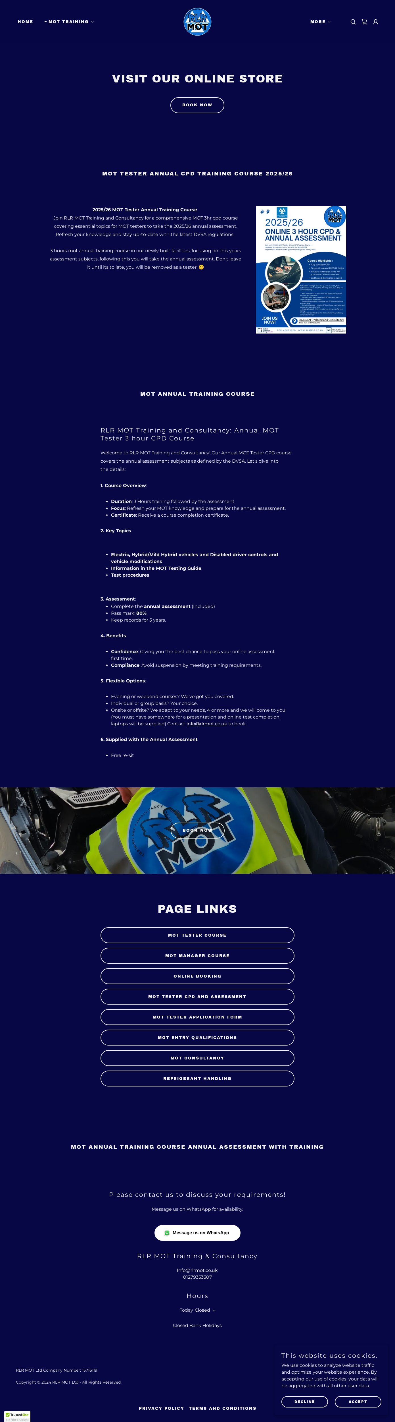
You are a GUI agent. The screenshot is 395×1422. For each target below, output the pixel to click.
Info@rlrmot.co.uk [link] (197, 1270)
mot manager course (197, 956)
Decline (304, 1402)
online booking (197, 976)
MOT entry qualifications (197, 1038)
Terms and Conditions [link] (222, 1408)
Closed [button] (202, 1310)
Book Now (198, 830)
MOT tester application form (197, 1017)
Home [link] (25, 22)
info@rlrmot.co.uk (207, 723)
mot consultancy (197, 1058)
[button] (70, 21)
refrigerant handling (197, 1079)
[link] (197, 21)
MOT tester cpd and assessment (197, 997)
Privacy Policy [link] (161, 1408)
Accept (358, 1402)
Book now (197, 105)
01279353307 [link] (197, 1277)
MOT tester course (197, 935)
